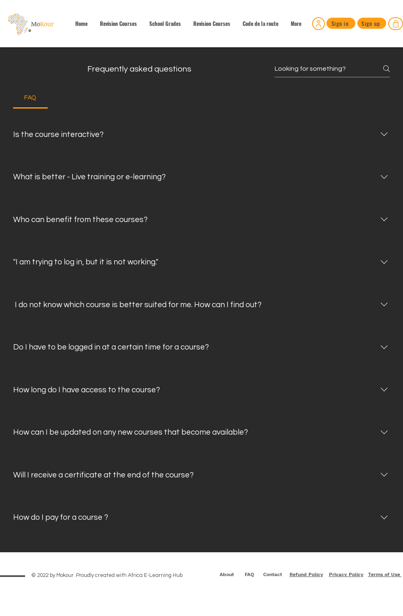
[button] (165, 23)
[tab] (30, 98)
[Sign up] (371, 23)
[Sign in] (318, 23)
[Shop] (395, 23)
